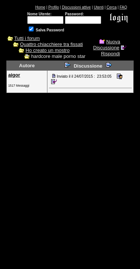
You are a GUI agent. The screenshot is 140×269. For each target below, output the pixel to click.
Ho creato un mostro (48, 50)
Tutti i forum (27, 38)
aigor (14, 75)
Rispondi (110, 53)
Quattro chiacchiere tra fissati (51, 44)
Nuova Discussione (106, 44)
